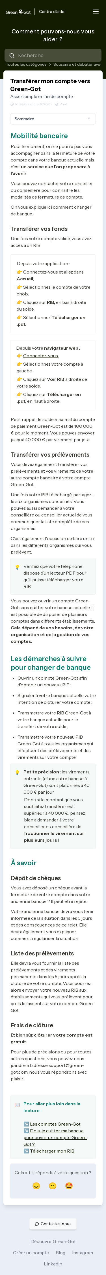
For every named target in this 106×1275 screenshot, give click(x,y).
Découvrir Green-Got (53, 1241)
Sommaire (53, 118)
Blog (60, 1252)
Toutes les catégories (26, 64)
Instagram (82, 1252)
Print (61, 104)
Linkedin (53, 1264)
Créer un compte (31, 1252)
